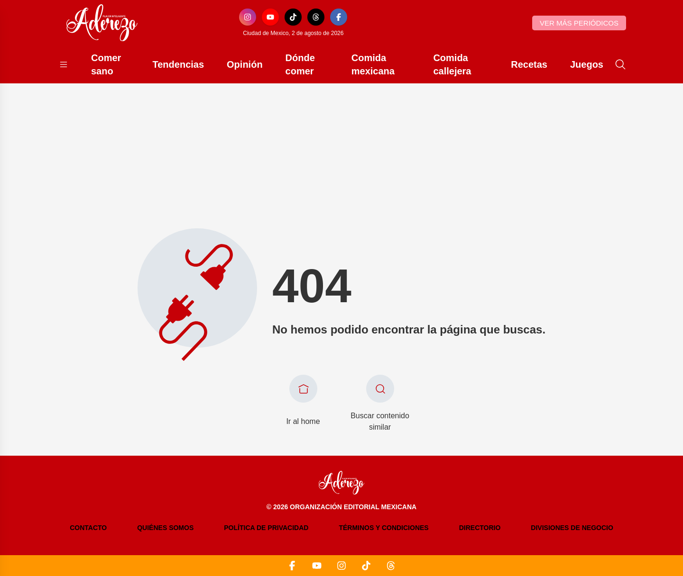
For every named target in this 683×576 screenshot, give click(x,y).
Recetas (529, 64)
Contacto (88, 527)
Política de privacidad (266, 527)
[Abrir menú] (63, 64)
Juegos (586, 64)
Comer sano (106, 64)
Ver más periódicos (579, 23)
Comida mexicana (373, 64)
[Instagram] (247, 17)
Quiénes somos (165, 527)
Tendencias (178, 64)
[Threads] (315, 17)
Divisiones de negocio (572, 527)
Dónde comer (300, 64)
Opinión (245, 64)
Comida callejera (452, 64)
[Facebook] (338, 17)
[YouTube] (270, 17)
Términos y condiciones (383, 527)
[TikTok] (293, 17)
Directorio (480, 527)
